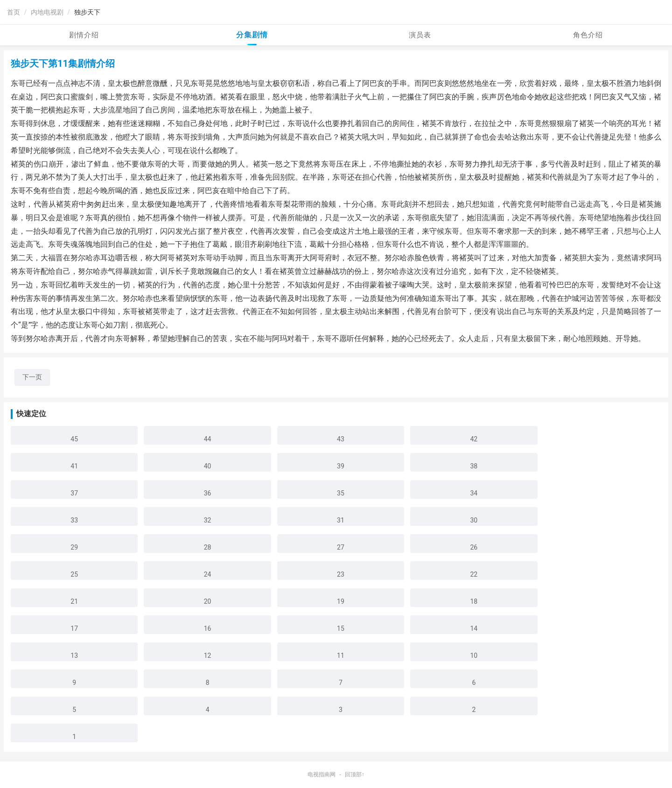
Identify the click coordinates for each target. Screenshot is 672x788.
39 (340, 466)
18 (473, 601)
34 (473, 493)
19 (340, 601)
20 (207, 601)
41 (74, 466)
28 (207, 547)
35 (340, 493)
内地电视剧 (47, 12)
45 (74, 439)
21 (74, 601)
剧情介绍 (84, 35)
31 (340, 520)
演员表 (420, 35)
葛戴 (219, 244)
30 (473, 520)
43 (340, 439)
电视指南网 (322, 774)
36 (207, 493)
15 (340, 628)
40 (207, 466)
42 (473, 439)
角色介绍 (588, 35)
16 (207, 628)
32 (207, 520)
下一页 (32, 377)
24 (207, 574)
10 (473, 655)
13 (74, 655)
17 (74, 628)
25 (74, 574)
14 (473, 628)
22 (473, 574)
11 (340, 655)
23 (340, 574)
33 (74, 520)
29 (74, 547)
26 (473, 547)
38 (473, 466)
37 (74, 493)
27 (340, 547)
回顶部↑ (354, 774)
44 (207, 439)
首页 (13, 12)
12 (207, 655)
